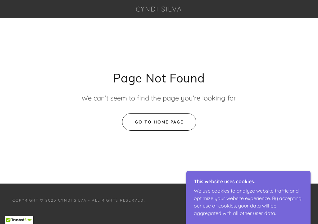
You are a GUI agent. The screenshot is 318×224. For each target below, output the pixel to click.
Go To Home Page (159, 122)
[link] (159, 10)
